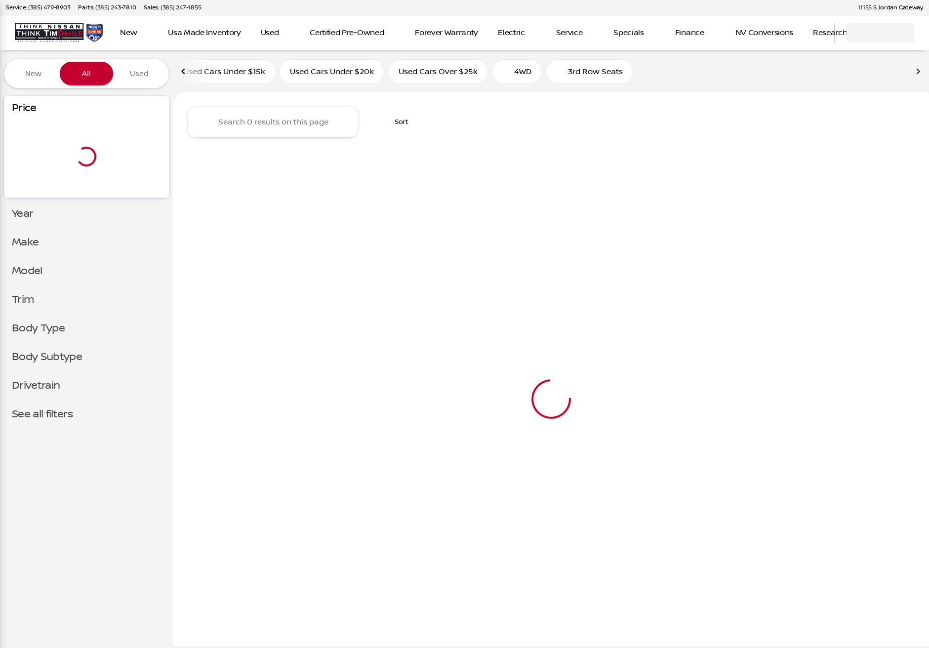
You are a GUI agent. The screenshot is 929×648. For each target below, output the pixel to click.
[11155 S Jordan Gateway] (886, 8)
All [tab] (86, 73)
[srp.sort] (396, 124)
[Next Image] (918, 73)
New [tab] (33, 73)
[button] (835, 8)
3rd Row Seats (589, 73)
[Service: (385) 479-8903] (38, 8)
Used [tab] (139, 73)
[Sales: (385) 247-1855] (172, 8)
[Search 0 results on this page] (273, 124)
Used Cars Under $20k (332, 73)
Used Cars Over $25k (438, 73)
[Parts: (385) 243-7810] (107, 8)
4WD (516, 73)
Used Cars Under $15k (224, 73)
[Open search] (814, 33)
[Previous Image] (184, 73)
